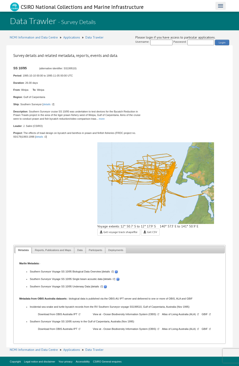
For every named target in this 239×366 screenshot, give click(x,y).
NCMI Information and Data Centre (34, 37)
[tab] (23, 250)
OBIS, (172, 298)
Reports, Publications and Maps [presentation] (53, 250)
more (102, 118)
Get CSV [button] (150, 232)
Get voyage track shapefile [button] (118, 232)
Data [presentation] (80, 250)
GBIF (189, 298)
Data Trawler (94, 37)
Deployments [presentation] (115, 250)
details (47, 104)
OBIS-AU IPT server (120, 298)
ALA (178, 298)
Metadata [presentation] (23, 250)
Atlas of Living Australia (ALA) (179, 314)
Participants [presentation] (95, 250)
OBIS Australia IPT (66, 314)
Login (222, 42)
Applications (71, 37)
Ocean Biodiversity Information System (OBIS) (129, 314)
